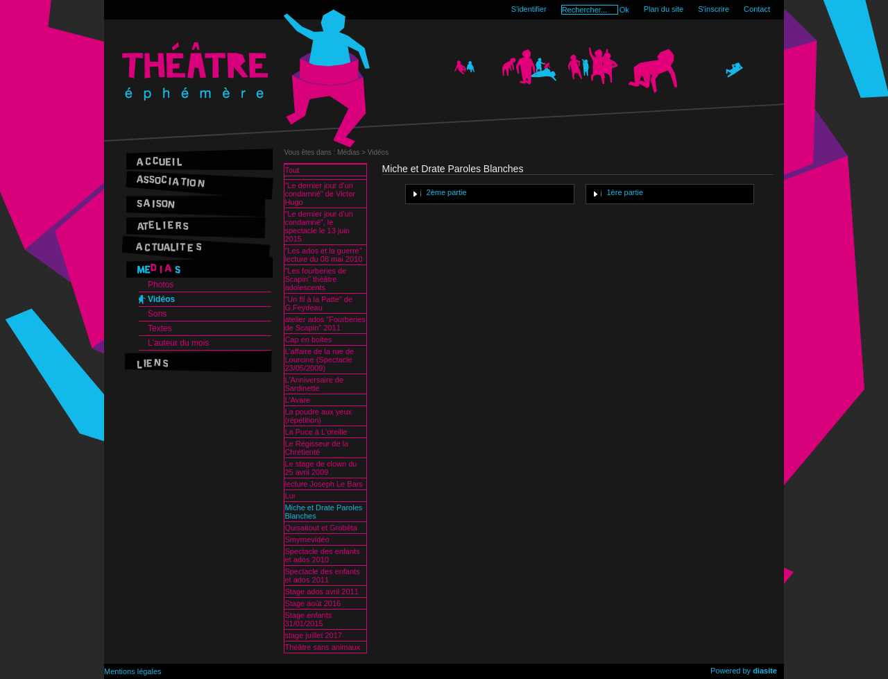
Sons (157, 314)
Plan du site (663, 9)
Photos (160, 285)
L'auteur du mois (178, 343)
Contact (757, 9)
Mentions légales (133, 671)
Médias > (352, 152)
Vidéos (161, 299)
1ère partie (625, 192)
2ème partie (447, 192)
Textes (160, 328)
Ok (624, 10)
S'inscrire (713, 9)
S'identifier (529, 9)
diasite (765, 671)
